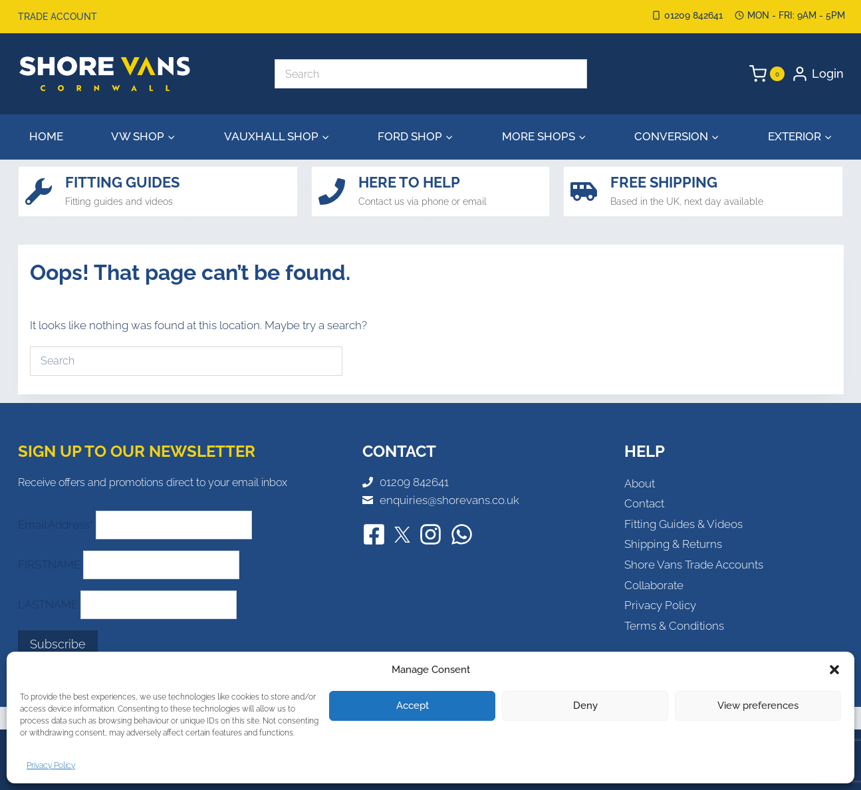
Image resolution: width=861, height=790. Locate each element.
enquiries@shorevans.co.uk (449, 500)
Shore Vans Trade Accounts (693, 564)
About (639, 483)
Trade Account (57, 16)
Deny (585, 706)
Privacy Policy (51, 765)
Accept (412, 706)
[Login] (817, 73)
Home (46, 136)
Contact (644, 503)
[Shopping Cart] (767, 73)
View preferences (758, 706)
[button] (834, 669)
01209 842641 (414, 482)
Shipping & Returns (673, 544)
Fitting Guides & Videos (683, 524)
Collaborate (653, 585)
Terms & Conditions (674, 625)
